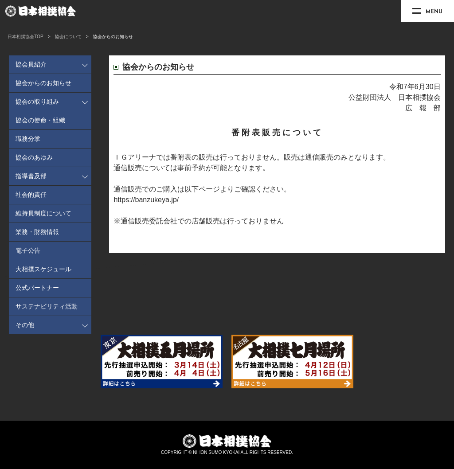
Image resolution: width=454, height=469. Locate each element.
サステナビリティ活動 (47, 306)
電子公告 (28, 250)
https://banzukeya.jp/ (146, 199)
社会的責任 (31, 194)
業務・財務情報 (37, 231)
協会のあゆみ (34, 157)
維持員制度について (43, 213)
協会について (68, 36)
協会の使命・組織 (40, 120)
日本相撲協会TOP (25, 36)
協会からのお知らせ (43, 82)
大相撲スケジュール (43, 269)
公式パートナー (37, 287)
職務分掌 (28, 138)
